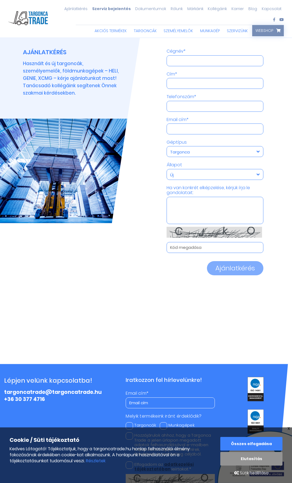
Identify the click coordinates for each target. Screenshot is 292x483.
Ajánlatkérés (76, 8)
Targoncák (145, 31)
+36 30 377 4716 (24, 399)
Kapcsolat (272, 8)
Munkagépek (177, 425)
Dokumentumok (150, 8)
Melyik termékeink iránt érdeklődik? (163, 416)
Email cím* (177, 119)
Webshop (264, 30)
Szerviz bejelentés (111, 8)
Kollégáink (217, 8)
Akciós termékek (111, 31)
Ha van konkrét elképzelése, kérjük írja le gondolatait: (208, 190)
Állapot (174, 164)
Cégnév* (176, 51)
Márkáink (195, 8)
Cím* (172, 74)
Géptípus (177, 142)
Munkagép (210, 31)
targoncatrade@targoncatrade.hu (53, 392)
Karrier (237, 8)
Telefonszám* (181, 96)
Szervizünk (237, 31)
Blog (252, 8)
